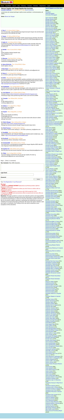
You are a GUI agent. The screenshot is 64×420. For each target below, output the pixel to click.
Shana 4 (4, 73)
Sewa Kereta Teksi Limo (52, 353)
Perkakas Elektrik (50, 303)
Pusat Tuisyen (49, 334)
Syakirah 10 (6, 149)
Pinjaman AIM (49, 306)
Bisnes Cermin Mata (51, 34)
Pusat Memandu (50, 327)
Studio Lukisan (49, 362)
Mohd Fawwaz (7, 128)
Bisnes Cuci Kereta (50, 35)
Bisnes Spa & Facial (51, 73)
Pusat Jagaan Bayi (50, 324)
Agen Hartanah (49, 17)
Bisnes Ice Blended (50, 47)
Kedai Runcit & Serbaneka (52, 123)
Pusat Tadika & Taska (51, 333)
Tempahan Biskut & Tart (52, 377)
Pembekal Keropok (50, 202)
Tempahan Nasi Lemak (51, 394)
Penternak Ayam (50, 284)
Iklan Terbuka (49, 103)
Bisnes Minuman (50, 56)
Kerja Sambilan (49, 141)
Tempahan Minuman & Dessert (54, 391)
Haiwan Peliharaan (50, 95)
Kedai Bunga (49, 111)
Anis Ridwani (6, 92)
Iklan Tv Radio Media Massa (53, 104)
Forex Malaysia (49, 94)
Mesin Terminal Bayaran (52, 177)
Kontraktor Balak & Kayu (52, 148)
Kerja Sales (48, 139)
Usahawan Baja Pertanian (52, 402)
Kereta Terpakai (49, 132)
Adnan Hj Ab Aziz (6, 64)
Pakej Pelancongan (50, 180)
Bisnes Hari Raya (50, 44)
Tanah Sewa (49, 374)
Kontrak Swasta (50, 145)
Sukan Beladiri (49, 368)
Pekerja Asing (49, 186)
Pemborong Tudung (51, 255)
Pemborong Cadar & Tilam (52, 227)
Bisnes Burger (49, 32)
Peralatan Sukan (50, 299)
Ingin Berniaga (49, 107)
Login (48, 5)
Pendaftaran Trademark (52, 264)
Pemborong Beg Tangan (52, 224)
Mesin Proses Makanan (51, 176)
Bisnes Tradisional (50, 79)
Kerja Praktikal (49, 138)
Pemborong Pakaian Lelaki (52, 240)
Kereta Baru (49, 130)
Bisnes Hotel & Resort (51, 45)
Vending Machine (50, 406)
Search (14, 5)
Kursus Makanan (50, 163)
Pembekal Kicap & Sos (51, 204)
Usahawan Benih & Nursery (53, 403)
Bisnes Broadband (50, 31)
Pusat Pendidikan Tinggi (52, 330)
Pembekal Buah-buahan (52, 195)
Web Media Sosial (50, 409)
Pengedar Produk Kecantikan (53, 275)
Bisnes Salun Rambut (51, 67)
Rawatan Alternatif (50, 337)
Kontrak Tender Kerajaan (52, 147)
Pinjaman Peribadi (50, 312)
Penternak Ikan (49, 287)
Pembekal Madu (50, 207)
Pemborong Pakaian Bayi (52, 236)
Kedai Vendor (49, 129)
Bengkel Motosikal (50, 23)
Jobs (19, 5)
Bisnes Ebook (49, 39)
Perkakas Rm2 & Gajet (51, 305)
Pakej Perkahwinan (50, 182)
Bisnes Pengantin (50, 60)
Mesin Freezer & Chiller (52, 171)
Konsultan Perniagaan (51, 15)
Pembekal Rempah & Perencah (54, 211)
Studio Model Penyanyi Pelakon (54, 363)
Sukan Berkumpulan (51, 369)
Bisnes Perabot (49, 61)
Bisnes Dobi (49, 38)
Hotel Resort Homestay (51, 101)
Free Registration (8, 182)
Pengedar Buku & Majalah (52, 268)
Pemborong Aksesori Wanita (53, 218)
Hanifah (4, 49)
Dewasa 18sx (49, 85)
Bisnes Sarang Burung (51, 69)
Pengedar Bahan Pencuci (52, 267)
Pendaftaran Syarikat (51, 262)
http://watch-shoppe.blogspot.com (16, 123)
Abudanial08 (6, 143)
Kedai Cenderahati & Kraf (52, 113)
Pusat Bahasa (49, 322)
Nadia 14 (4, 42)
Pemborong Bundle (51, 226)
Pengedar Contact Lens (51, 270)
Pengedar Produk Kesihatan (53, 278)
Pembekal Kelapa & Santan (53, 198)
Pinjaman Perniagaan (51, 314)
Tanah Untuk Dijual (50, 375)
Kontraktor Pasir (50, 155)
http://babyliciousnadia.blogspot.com (21, 45)
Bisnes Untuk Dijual (51, 81)
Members (35, 5)
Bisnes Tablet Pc (50, 78)
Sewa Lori (48, 355)
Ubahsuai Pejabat (50, 397)
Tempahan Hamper (50, 378)
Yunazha (5, 98)
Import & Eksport (50, 105)
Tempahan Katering (51, 385)
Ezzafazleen (6, 86)
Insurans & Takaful (50, 108)
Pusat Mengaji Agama (51, 328)
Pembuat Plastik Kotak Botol (53, 258)
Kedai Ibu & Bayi (50, 119)
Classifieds (8, 5)
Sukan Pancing (49, 372)
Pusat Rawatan (49, 331)
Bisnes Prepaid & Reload (52, 63)
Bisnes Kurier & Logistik (52, 54)
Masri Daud (5, 69)
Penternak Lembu (50, 290)
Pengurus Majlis (50, 281)
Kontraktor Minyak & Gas (52, 154)
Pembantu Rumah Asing (52, 190)
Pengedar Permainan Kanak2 (53, 273)
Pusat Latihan (49, 325)
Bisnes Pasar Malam (51, 57)
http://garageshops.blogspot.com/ (10, 83)
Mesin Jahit (48, 174)
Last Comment (29, 10)
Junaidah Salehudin (6, 10)
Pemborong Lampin (51, 233)
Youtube (29, 5)
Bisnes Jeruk (49, 50)
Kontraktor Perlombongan (52, 158)
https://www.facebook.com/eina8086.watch (16, 135)
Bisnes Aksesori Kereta (51, 29)
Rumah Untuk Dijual (51, 340)
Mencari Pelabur (50, 169)
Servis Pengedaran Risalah (52, 346)
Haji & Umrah (49, 97)
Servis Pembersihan (51, 344)
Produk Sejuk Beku (50, 318)
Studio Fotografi (50, 359)
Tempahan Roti (49, 396)
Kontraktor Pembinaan (51, 157)
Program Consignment (51, 319)
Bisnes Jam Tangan (10, 16)
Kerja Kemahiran (50, 135)
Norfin (4, 78)
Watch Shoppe (7, 122)
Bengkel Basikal (50, 19)
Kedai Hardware (50, 117)
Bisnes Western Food (51, 83)
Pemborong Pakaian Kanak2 (53, 237)
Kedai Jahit (48, 120)
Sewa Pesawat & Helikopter (53, 356)
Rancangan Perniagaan (52, 336)
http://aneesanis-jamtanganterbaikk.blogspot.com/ (24, 94)
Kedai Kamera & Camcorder (53, 122)
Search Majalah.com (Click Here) (54, 8)
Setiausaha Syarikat (51, 349)
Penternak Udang (50, 292)
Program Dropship (50, 321)
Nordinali (5, 138)
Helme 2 (5, 106)
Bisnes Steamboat (50, 75)
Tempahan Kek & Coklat (52, 387)
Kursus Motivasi (50, 164)
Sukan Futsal (49, 371)
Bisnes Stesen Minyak (51, 76)
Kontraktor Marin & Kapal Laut (54, 151)
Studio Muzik (49, 366)
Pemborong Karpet (50, 229)
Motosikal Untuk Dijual (52, 179)
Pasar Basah (49, 185)
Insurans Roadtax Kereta (52, 110)
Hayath (5, 112)
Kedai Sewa (49, 127)
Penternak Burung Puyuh (52, 286)
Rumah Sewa (49, 338)
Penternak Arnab (50, 283)
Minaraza (4, 58)
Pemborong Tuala (50, 254)
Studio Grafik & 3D (50, 360)
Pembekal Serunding (51, 214)
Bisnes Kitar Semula (51, 51)
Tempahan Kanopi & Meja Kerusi (54, 382)
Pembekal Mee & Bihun (52, 208)
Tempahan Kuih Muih (51, 390)
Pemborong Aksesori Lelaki (53, 217)
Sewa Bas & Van (50, 350)
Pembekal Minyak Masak (52, 210)
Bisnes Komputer (50, 53)
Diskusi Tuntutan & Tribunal (53, 88)
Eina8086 (5, 132)
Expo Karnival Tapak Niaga (53, 91)
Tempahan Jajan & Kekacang (53, 380)
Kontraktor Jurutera (50, 149)
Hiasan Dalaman (50, 98)
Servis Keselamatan (51, 343)
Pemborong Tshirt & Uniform (53, 251)
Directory (23, 5)
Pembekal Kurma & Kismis (52, 205)
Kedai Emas (49, 114)
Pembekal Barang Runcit (52, 192)
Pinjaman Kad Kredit (51, 309)
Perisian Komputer (50, 300)
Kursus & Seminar (50, 160)
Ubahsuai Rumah (50, 399)
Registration (43, 5)
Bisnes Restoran (50, 64)
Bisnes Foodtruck (50, 41)
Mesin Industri (49, 173)
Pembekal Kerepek (50, 201)
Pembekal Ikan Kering (51, 196)
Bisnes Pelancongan (51, 59)
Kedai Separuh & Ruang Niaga (53, 125)
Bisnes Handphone (50, 42)
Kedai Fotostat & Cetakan (52, 116)
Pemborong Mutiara (51, 234)
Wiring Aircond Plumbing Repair (54, 410)
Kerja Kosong (49, 136)
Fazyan (4, 36)
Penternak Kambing (51, 289)
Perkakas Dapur (50, 302)
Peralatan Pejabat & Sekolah (53, 296)
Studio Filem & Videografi (52, 358)
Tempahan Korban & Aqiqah (53, 388)
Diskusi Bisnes (49, 86)
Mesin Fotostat (49, 170)
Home (2, 5)
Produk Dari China (50, 317)
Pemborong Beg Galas (51, 223)
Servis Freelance (50, 341)
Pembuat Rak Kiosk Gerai (52, 261)
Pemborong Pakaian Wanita (53, 245)
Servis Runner (49, 347)
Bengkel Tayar (49, 25)
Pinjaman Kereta (50, 311)
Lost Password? (18, 182)
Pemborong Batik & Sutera (52, 221)
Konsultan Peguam (50, 142)
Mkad (4, 153)
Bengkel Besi (49, 20)
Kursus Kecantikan (50, 161)
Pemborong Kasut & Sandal (53, 230)
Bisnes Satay (49, 70)
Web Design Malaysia (51, 407)
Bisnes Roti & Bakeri (51, 66)
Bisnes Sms (48, 72)
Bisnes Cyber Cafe (50, 37)
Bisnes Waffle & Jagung (52, 82)
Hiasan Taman (49, 100)
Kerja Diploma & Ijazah (52, 133)
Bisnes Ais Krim (49, 28)
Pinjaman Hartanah (51, 308)
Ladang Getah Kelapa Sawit (53, 166)
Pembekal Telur (50, 215)
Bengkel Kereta (49, 22)
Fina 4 (4, 30)
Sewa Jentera (49, 352)
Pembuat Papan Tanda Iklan (53, 256)
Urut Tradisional (50, 400)
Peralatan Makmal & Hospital (53, 293)
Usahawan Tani (49, 404)
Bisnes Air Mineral (50, 26)
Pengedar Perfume (50, 271)
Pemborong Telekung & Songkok (54, 248)
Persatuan (48, 12)
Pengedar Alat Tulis (50, 265)
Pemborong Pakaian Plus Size (53, 242)
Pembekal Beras (50, 193)
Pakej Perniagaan (50, 13)
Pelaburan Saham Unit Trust (53, 188)
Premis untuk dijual (51, 315)
